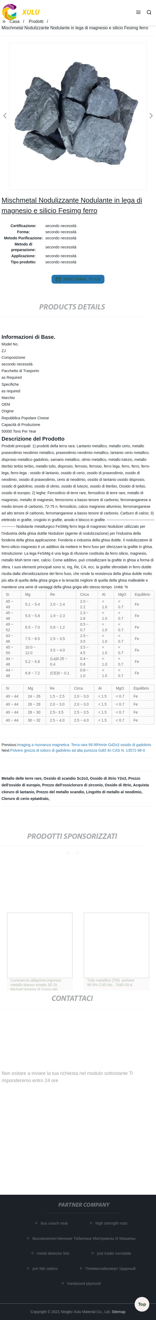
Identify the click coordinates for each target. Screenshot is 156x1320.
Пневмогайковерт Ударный (111, 1268)
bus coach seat (55, 1223)
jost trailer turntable (115, 1253)
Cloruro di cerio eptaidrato (25, 798)
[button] (138, 13)
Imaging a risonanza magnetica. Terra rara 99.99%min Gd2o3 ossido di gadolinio (84, 745)
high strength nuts (112, 1223)
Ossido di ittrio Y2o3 (108, 778)
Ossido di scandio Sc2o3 (66, 778)
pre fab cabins (46, 1268)
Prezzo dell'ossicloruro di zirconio (72, 785)
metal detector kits (54, 1253)
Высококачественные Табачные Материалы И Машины (85, 1238)
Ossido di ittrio (118, 785)
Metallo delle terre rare (21, 778)
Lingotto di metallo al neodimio (113, 792)
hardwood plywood (85, 1283)
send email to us (78, 279)
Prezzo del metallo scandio (60, 792)
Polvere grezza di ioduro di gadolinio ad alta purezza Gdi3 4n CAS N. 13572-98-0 (77, 750)
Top (142, 1303)
